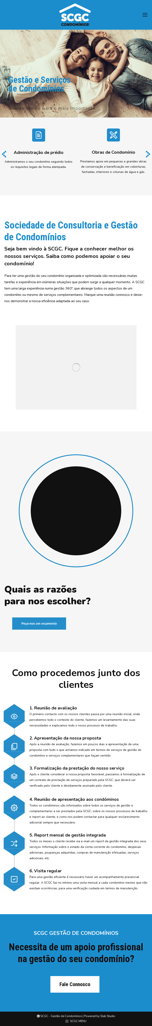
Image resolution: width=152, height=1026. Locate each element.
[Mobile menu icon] (145, 14)
